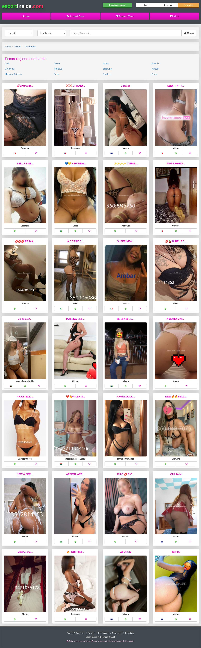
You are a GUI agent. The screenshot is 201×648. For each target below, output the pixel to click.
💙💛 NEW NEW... (75, 163)
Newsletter (188, 5)
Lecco (57, 63)
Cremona (9, 69)
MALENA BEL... (75, 319)
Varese (154, 69)
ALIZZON (125, 552)
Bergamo (107, 69)
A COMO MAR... (176, 319)
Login (146, 5)
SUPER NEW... (125, 241)
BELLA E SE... (25, 163)
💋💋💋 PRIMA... (25, 241)
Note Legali (117, 633)
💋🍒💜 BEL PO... (176, 241)
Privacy (91, 633)
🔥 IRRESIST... (75, 552)
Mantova (58, 69)
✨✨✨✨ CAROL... (126, 163)
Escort (18, 46)
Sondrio (106, 74)
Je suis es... (25, 319)
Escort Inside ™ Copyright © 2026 (100, 637)
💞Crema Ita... (25, 85)
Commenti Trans (124, 16)
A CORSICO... (75, 241)
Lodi (7, 63)
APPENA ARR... (75, 474)
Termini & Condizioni (76, 633)
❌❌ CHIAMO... (75, 85)
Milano (106, 63)
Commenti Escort (75, 16)
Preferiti (174, 16)
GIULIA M (175, 474)
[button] (14, 153)
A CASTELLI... (25, 396)
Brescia (155, 63)
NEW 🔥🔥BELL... (176, 396)
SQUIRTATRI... (175, 85)
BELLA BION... (125, 319)
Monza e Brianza (13, 74)
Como (154, 74)
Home (26, 16)
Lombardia (30, 46)
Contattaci (129, 633)
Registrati (167, 5)
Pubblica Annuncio (117, 5)
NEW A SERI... (25, 474)
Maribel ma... (25, 552)
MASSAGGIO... (176, 163)
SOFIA (176, 552)
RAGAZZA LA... (125, 396)
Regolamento (103, 633)
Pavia (56, 74)
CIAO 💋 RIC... (125, 474)
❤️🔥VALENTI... (75, 396)
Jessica (125, 85)
